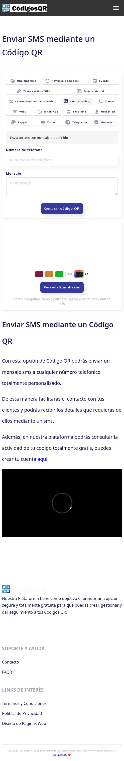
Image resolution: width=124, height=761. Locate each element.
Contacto (10, 662)
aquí (42, 459)
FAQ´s (7, 672)
